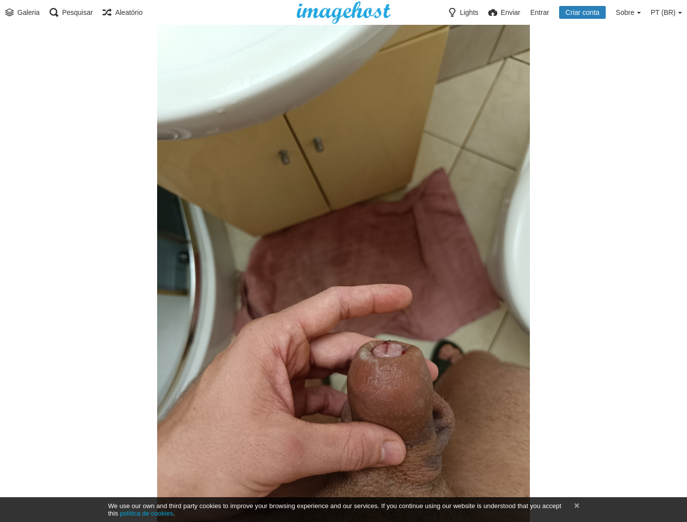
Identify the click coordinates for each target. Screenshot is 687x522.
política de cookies (146, 513)
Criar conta (582, 12)
